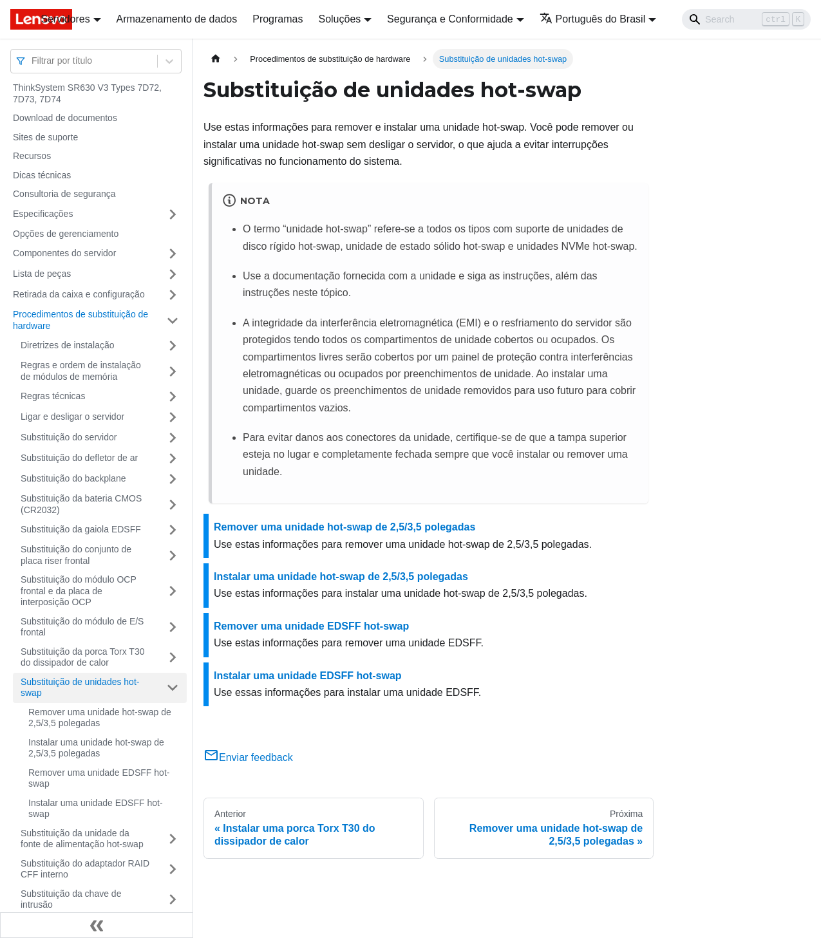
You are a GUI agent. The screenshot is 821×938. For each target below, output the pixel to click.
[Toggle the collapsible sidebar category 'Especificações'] (172, 214)
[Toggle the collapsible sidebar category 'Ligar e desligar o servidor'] (172, 417)
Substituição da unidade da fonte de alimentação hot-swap (82, 839)
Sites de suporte (45, 137)
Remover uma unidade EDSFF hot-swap (98, 778)
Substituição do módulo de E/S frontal (82, 627)
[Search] (746, 19)
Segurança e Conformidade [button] (450, 19)
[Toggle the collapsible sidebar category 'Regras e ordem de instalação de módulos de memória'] (172, 371)
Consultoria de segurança (64, 194)
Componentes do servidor (64, 253)
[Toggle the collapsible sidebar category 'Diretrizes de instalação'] (172, 345)
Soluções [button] (339, 19)
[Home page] (215, 59)
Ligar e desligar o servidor (72, 416)
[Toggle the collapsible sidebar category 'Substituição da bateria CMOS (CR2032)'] (172, 504)
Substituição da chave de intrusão (71, 899)
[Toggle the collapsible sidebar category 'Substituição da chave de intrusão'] (172, 900)
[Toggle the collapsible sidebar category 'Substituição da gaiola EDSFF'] (172, 530)
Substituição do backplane (73, 478)
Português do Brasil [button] (593, 19)
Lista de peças (42, 273)
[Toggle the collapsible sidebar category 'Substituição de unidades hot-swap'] (172, 688)
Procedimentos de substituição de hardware (80, 320)
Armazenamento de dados (177, 19)
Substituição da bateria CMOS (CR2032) (81, 504)
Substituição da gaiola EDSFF (81, 529)
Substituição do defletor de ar (79, 458)
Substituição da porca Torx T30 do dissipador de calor (83, 657)
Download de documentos (65, 118)
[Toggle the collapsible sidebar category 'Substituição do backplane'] (172, 479)
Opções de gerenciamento (65, 234)
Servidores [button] (65, 19)
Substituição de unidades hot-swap (80, 688)
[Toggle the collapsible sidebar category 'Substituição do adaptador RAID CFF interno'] (172, 869)
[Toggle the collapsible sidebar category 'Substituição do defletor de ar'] (172, 458)
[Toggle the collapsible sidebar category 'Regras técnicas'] (172, 396)
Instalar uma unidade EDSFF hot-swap (95, 809)
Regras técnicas (53, 396)
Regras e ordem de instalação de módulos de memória (81, 371)
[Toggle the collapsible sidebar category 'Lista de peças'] (172, 274)
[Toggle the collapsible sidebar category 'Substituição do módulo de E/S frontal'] (172, 627)
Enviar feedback (248, 757)
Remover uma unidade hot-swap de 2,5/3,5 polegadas (99, 718)
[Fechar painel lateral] (96, 925)
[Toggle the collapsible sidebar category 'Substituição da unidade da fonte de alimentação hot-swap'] (172, 839)
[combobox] (33, 60)
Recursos (32, 156)
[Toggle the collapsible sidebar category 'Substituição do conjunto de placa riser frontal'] (172, 555)
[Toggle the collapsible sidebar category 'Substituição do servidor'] (172, 437)
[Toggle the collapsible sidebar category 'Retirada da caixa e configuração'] (172, 295)
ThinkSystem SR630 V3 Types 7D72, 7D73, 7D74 (87, 93)
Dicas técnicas (42, 175)
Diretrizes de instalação (68, 345)
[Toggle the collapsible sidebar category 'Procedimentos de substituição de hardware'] (172, 320)
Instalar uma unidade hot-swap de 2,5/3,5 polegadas (96, 748)
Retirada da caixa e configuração (79, 294)
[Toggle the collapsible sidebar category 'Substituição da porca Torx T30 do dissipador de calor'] (172, 658)
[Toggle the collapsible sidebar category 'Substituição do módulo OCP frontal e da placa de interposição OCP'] (172, 591)
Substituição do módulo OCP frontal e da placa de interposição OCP (79, 590)
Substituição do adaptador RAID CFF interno (85, 869)
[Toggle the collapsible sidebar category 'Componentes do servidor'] (172, 253)
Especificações (43, 214)
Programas (277, 19)
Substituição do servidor (69, 437)
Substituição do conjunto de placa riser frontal (76, 555)
